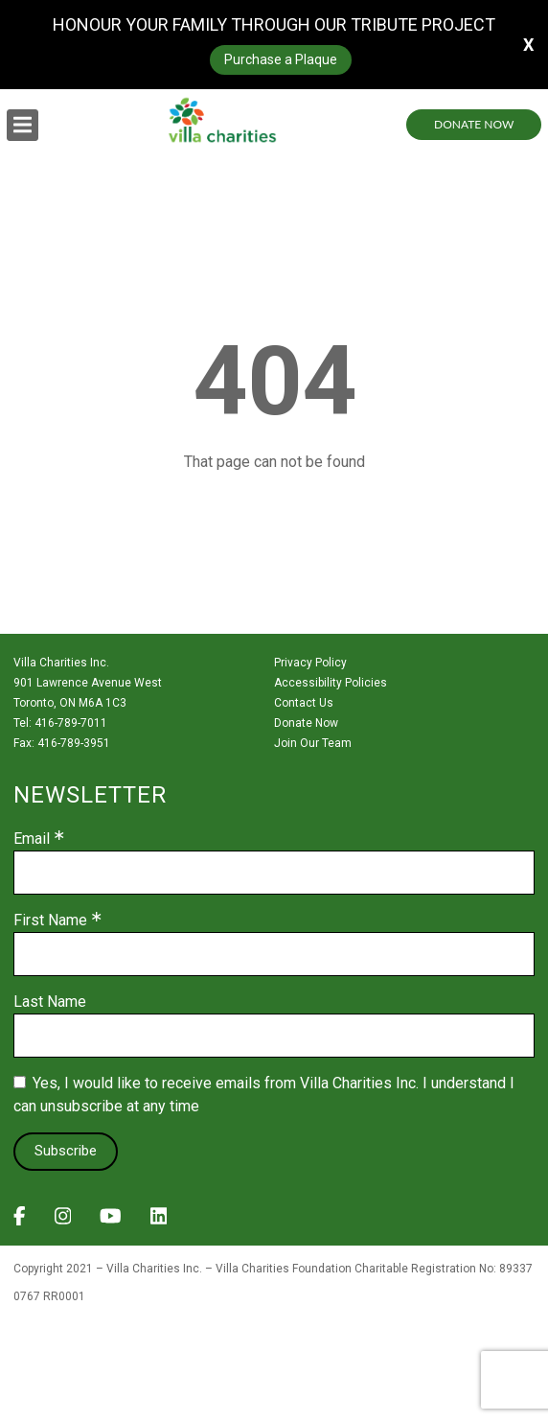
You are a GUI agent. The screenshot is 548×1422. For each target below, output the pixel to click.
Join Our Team (313, 743)
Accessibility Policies (330, 682)
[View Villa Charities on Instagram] (63, 1221)
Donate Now (474, 124)
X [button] (528, 45)
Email (31, 839)
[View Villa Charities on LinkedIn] (159, 1221)
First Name (50, 920)
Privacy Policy (310, 662)
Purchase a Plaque (280, 59)
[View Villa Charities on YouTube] (111, 1221)
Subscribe (65, 1150)
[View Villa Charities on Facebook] (19, 1221)
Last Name (49, 1002)
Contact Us (303, 703)
